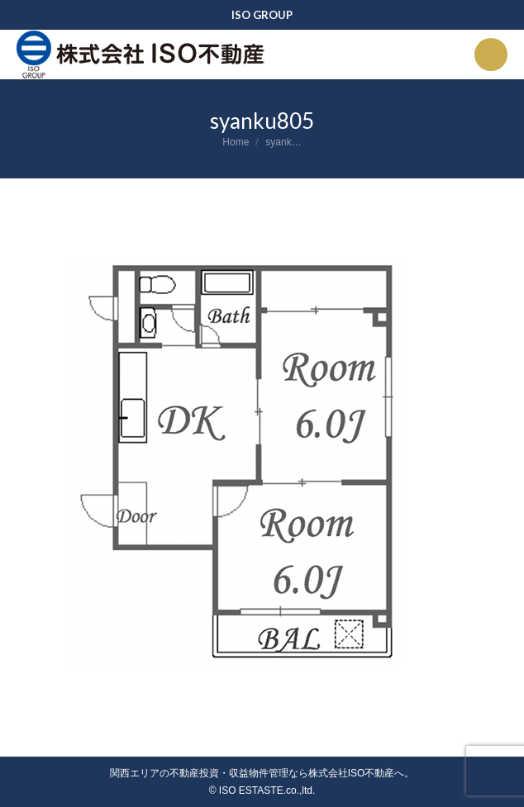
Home (235, 142)
